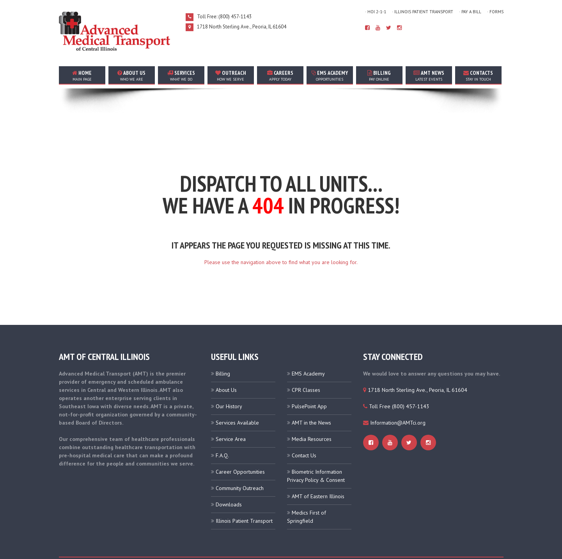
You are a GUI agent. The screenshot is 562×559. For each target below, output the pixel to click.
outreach (230, 75)
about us (131, 75)
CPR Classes (306, 364)
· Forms (495, 11)
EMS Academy (329, 75)
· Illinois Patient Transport (422, 11)
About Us (226, 364)
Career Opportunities (240, 446)
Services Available (237, 396)
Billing (379, 75)
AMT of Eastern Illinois (318, 470)
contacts (478, 75)
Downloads (229, 478)
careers (280, 75)
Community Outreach (240, 462)
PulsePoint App (309, 380)
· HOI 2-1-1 (375, 11)
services (181, 75)
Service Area (231, 413)
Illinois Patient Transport (244, 495)
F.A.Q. (222, 429)
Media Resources (312, 413)
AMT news (428, 75)
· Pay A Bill (470, 11)
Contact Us (304, 429)
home (82, 75)
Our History (229, 380)
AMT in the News (311, 396)
